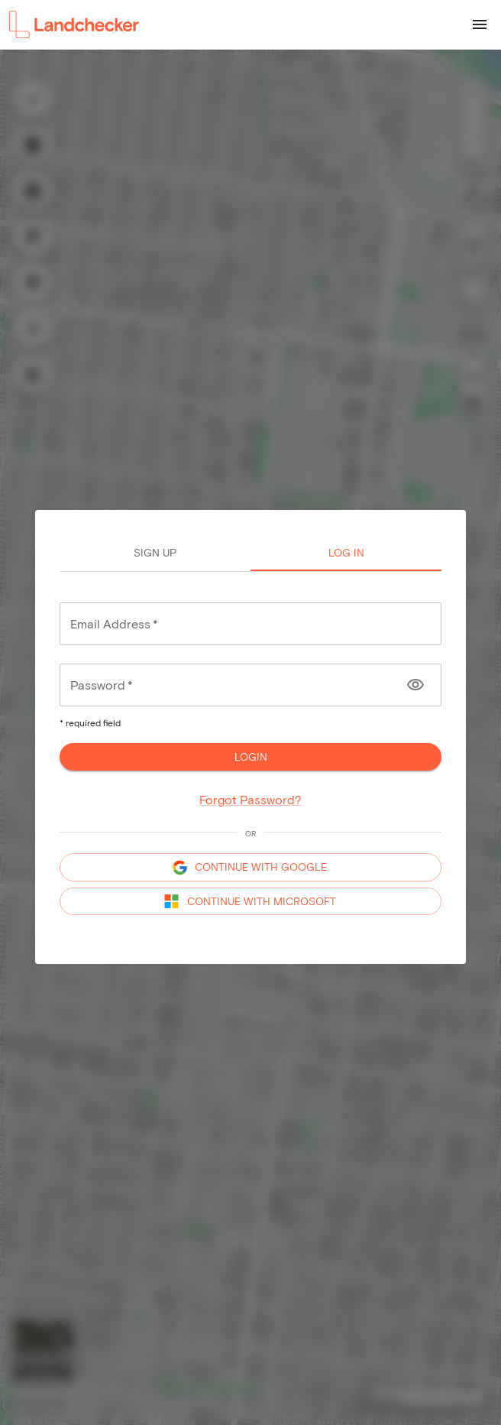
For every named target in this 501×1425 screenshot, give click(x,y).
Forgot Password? (250, 799)
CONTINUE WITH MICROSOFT (250, 901)
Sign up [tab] (155, 552)
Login (250, 757)
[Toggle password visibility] (415, 685)
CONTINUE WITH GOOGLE (250, 867)
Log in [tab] (345, 552)
